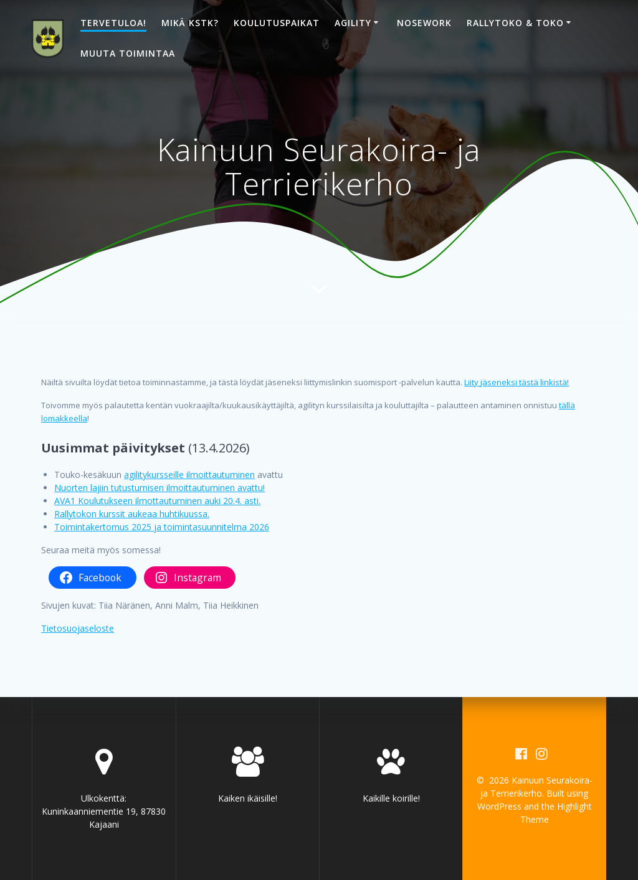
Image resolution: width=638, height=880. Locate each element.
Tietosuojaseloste (77, 628)
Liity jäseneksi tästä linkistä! (516, 382)
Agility (353, 23)
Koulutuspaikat (277, 23)
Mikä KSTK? (190, 23)
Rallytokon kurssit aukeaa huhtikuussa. (131, 514)
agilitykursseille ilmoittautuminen (189, 474)
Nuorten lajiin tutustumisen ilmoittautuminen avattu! (159, 488)
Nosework (424, 23)
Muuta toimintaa (127, 53)
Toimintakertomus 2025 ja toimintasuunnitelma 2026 (161, 527)
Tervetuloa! (113, 23)
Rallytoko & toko (515, 23)
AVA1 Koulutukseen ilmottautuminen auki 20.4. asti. (157, 501)
